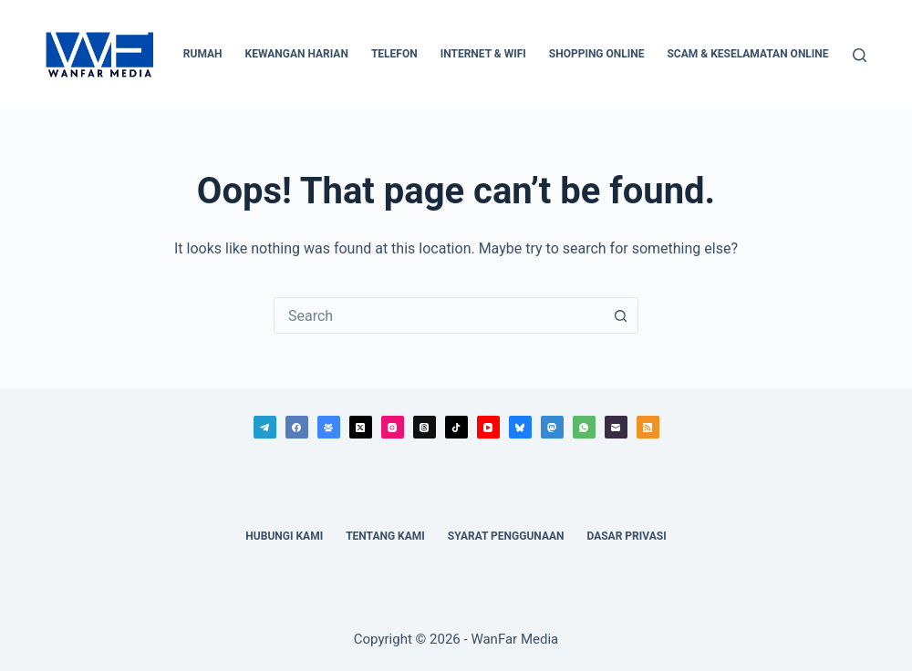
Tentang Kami (385, 536)
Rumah (203, 53)
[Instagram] (392, 427)
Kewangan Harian (296, 53)
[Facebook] (296, 427)
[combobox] (439, 315)
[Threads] (424, 427)
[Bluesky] (520, 427)
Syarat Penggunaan (506, 536)
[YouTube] (488, 427)
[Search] (859, 55)
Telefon (394, 53)
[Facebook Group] (328, 427)
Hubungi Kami (284, 536)
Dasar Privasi (626, 536)
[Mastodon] (552, 427)
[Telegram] (265, 427)
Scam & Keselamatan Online (747, 53)
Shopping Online (597, 53)
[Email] (616, 427)
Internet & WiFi (483, 53)
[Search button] (620, 315)
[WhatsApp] (584, 427)
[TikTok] (456, 427)
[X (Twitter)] (360, 427)
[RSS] (648, 427)
